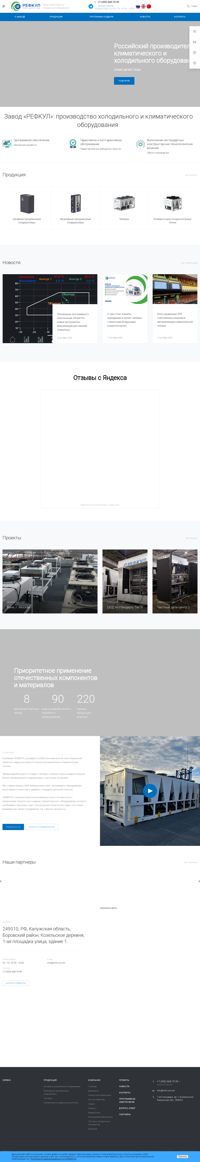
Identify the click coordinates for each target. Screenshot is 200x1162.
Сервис (6, 1080)
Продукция (50, 1080)
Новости (124, 1086)
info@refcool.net (56, 962)
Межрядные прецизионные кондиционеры (75, 221)
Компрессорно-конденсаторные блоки (172, 221)
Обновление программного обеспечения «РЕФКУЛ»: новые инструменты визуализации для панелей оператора (73, 322)
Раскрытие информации (99, 1095)
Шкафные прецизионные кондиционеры (27, 221)
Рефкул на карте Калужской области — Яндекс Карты (100, 505)
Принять (182, 1156)
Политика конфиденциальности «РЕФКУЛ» (53, 1158)
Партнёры (125, 1114)
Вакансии (92, 1129)
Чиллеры (124, 219)
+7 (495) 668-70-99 (108, 2)
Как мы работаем (96, 1099)
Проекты (92, 1108)
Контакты (124, 1093)
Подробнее (124, 81)
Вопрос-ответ (127, 1108)
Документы (93, 1091)
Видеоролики (94, 1112)
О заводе (92, 1086)
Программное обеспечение (100, 1117)
